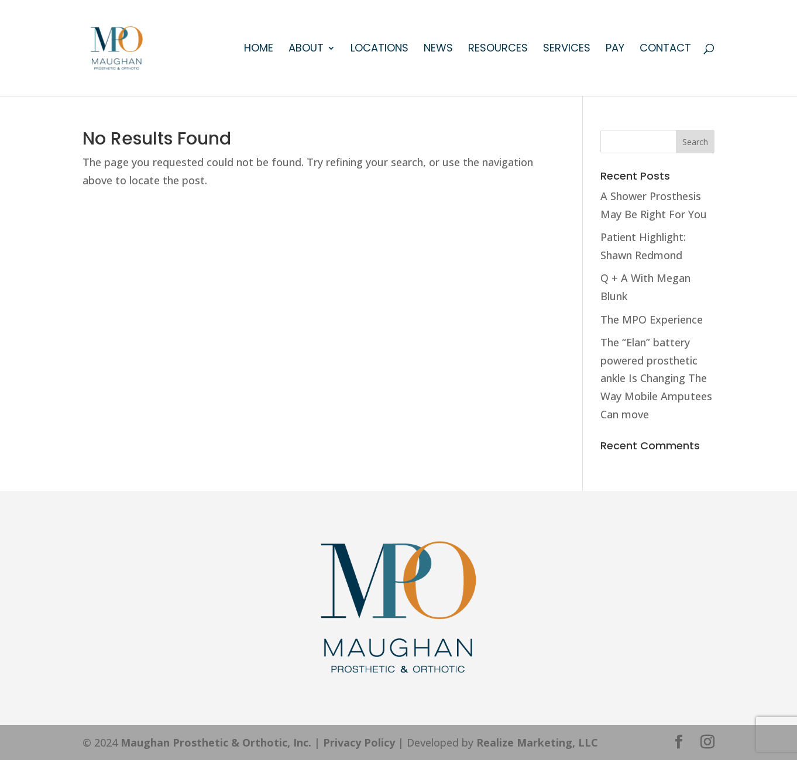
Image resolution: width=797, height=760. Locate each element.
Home (258, 49)
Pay (615, 49)
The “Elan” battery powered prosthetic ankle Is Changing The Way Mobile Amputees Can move (656, 378)
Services (566, 49)
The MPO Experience (651, 319)
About (306, 49)
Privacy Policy (359, 742)
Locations (379, 49)
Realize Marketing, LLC (537, 742)
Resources (498, 49)
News (438, 49)
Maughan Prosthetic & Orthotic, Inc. (216, 742)
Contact (665, 49)
